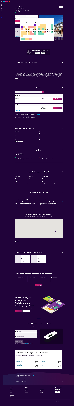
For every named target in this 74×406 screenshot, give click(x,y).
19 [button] (26, 31)
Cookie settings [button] (17, 118)
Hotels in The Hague (19, 361)
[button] (2, 1)
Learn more (38, 114)
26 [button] (49, 31)
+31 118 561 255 (17, 11)
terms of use (26, 343)
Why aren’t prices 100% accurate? (39, 381)
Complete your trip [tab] (39, 355)
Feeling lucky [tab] (31, 355)
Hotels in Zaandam (41, 365)
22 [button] (33, 31)
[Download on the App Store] (43, 53)
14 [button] (38, 29)
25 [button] (47, 31)
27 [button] (52, 31)
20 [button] (28, 31)
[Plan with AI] (1, 12)
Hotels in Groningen (19, 365)
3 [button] (45, 24)
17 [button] (45, 29)
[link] (38, 285)
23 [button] (35, 31)
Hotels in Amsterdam (19, 360)
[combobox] (26, 331)
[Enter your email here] (26, 336)
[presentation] (43, 53)
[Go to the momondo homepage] (6, 1)
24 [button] (45, 31)
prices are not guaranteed (35, 375)
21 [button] (38, 31)
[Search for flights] (1, 4)
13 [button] (28, 29)
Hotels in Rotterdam (42, 360)
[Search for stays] (1, 6)
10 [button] (21, 29)
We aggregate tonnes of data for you (39, 379)
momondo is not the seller (39, 378)
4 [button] (47, 24)
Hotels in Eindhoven (42, 361)
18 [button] (47, 29)
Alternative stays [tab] (24, 355)
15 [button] (33, 29)
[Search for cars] (1, 8)
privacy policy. (31, 343)
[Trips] (1, 15)
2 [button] (35, 24)
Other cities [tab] (18, 355)
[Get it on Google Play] (37, 53)
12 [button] (26, 29)
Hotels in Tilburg (18, 364)
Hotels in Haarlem (41, 364)
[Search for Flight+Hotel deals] (1, 10)
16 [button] (35, 29)
